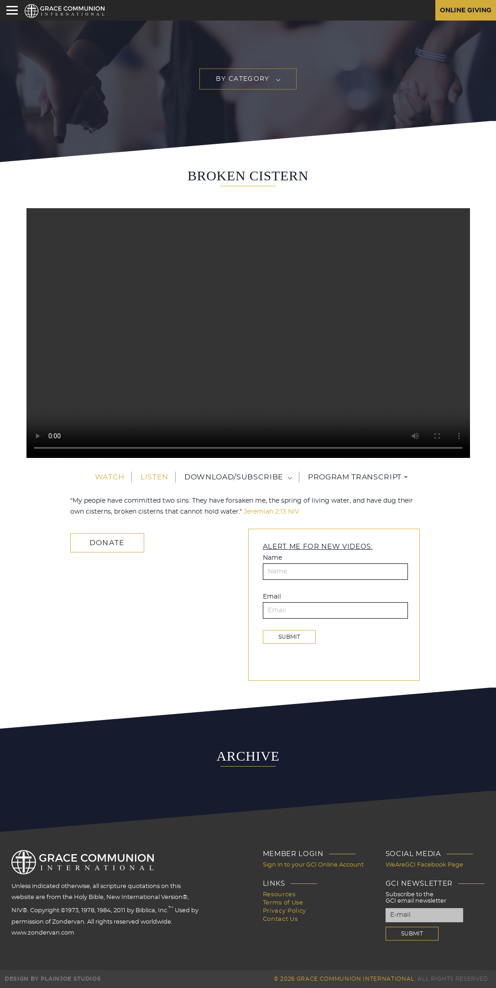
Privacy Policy (284, 911)
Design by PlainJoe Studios (53, 979)
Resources (279, 895)
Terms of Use (283, 903)
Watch (110, 477)
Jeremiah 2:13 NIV (271, 512)
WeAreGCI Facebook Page (424, 865)
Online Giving (465, 10)
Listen (154, 477)
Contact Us (280, 919)
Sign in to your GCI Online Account (313, 865)
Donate (107, 543)
